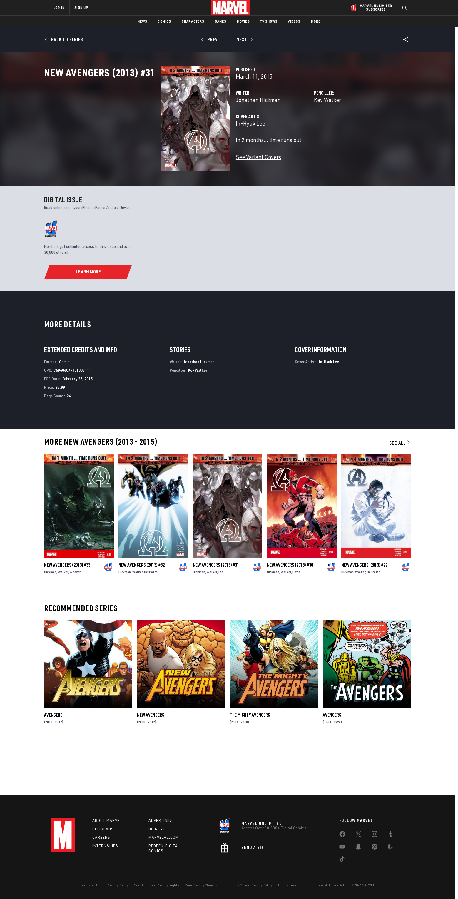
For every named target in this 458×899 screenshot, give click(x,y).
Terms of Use (90, 885)
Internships (105, 845)
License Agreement (293, 885)
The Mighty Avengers (250, 766)
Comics (164, 21)
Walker (63, 623)
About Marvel (107, 820)
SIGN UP (81, 7)
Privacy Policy (117, 885)
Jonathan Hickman (176, 125)
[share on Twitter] (358, 835)
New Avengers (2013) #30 (290, 616)
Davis (296, 623)
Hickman (50, 623)
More (316, 21)
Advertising (161, 820)
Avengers (53, 766)
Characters (193, 21)
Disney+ (156, 829)
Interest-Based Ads (330, 885)
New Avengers (150, 766)
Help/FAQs (103, 829)
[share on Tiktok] (342, 860)
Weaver (75, 623)
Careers (101, 837)
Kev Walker (286, 125)
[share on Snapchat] (358, 848)
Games (220, 21)
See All (400, 494)
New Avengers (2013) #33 (67, 616)
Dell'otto (151, 623)
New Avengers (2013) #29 (364, 616)
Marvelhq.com (163, 837)
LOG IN (59, 7)
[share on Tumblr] (391, 835)
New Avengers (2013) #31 (216, 616)
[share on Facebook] (342, 835)
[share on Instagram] (374, 835)
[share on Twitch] (391, 848)
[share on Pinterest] (374, 848)
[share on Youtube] (342, 848)
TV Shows (269, 21)
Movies (243, 21)
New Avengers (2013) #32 (141, 616)
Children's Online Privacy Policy (247, 885)
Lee (220, 623)
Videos (294, 21)
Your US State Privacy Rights (156, 885)
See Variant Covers (176, 182)
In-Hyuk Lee (168, 149)
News (142, 21)
